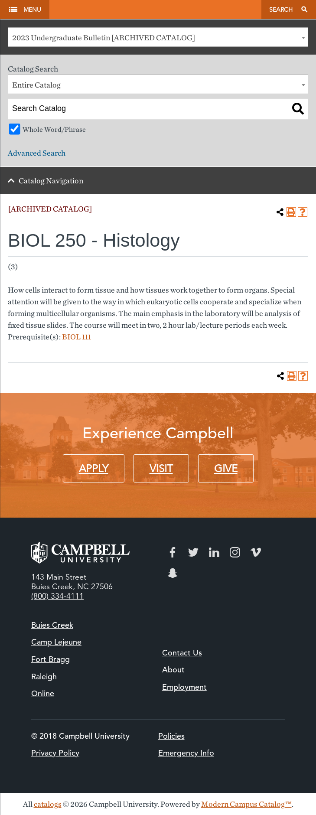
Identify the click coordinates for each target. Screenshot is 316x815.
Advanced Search (36, 152)
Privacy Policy (55, 753)
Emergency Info (186, 753)
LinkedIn (214, 552)
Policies (171, 736)
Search (281, 9)
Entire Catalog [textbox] (36, 84)
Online (42, 693)
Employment (184, 687)
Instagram (235, 552)
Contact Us (182, 653)
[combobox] (158, 37)
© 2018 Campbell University (80, 736)
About (173, 670)
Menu (32, 9)
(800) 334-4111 (57, 596)
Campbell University (155, 9)
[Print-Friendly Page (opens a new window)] (291, 212)
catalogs (48, 803)
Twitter (193, 552)
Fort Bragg (50, 659)
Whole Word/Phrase (54, 129)
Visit (161, 468)
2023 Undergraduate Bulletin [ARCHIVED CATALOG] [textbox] (103, 37)
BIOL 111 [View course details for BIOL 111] (76, 336)
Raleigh (44, 676)
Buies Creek (52, 625)
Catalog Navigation (51, 180)
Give (226, 468)
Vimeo (255, 552)
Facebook (172, 552)
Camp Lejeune (56, 642)
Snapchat (172, 573)
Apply (93, 468)
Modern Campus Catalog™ (246, 803)
